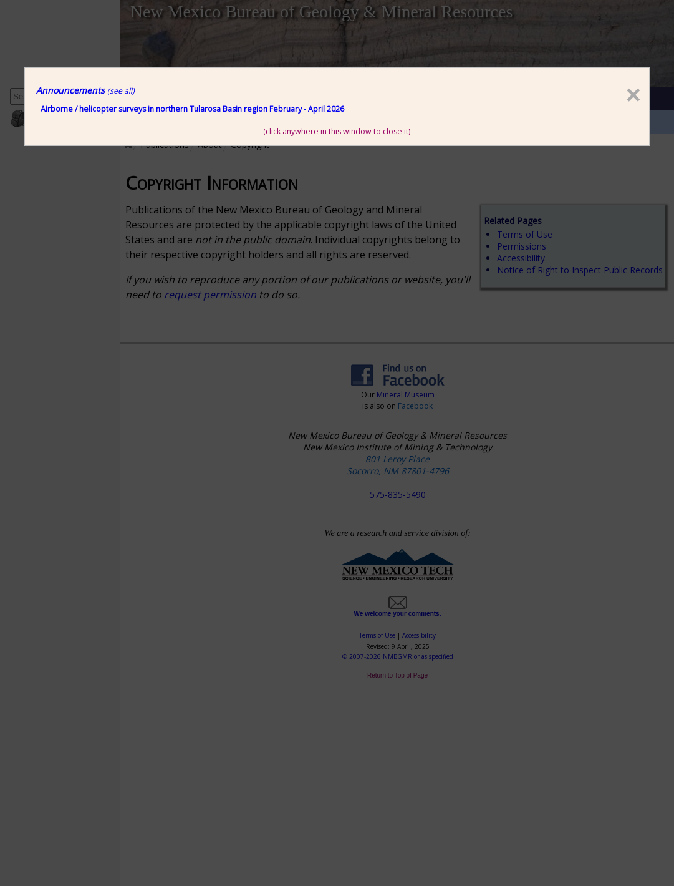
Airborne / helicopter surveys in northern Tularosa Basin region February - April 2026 (192, 109)
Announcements (85, 90)
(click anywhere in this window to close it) (336, 131)
